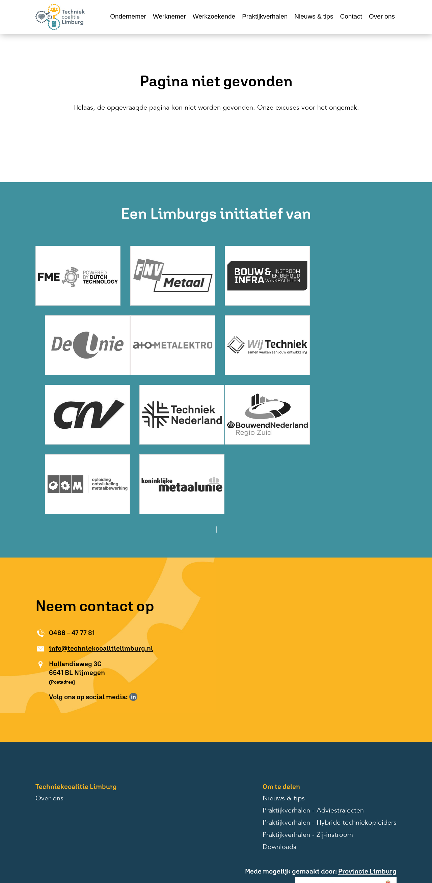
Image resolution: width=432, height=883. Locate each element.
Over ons (382, 16)
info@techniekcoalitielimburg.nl (101, 575)
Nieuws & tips (313, 16)
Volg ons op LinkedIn (133, 624)
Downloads (279, 774)
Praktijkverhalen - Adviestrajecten (313, 738)
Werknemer (169, 16)
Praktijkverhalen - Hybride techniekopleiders (330, 750)
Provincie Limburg (367, 798)
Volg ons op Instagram (143, 624)
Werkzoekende (214, 16)
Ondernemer (128, 16)
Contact (351, 16)
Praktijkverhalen (265, 16)
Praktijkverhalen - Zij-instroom (308, 762)
